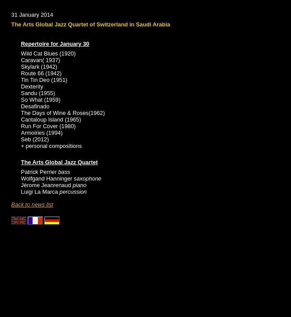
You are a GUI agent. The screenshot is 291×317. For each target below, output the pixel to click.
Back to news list (32, 204)
